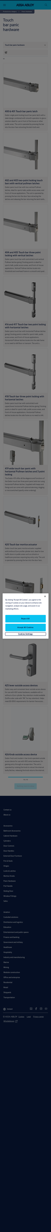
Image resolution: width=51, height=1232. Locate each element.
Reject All (25, 618)
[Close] (45, 596)
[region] (26, 616)
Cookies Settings (25, 634)
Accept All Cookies (25, 627)
